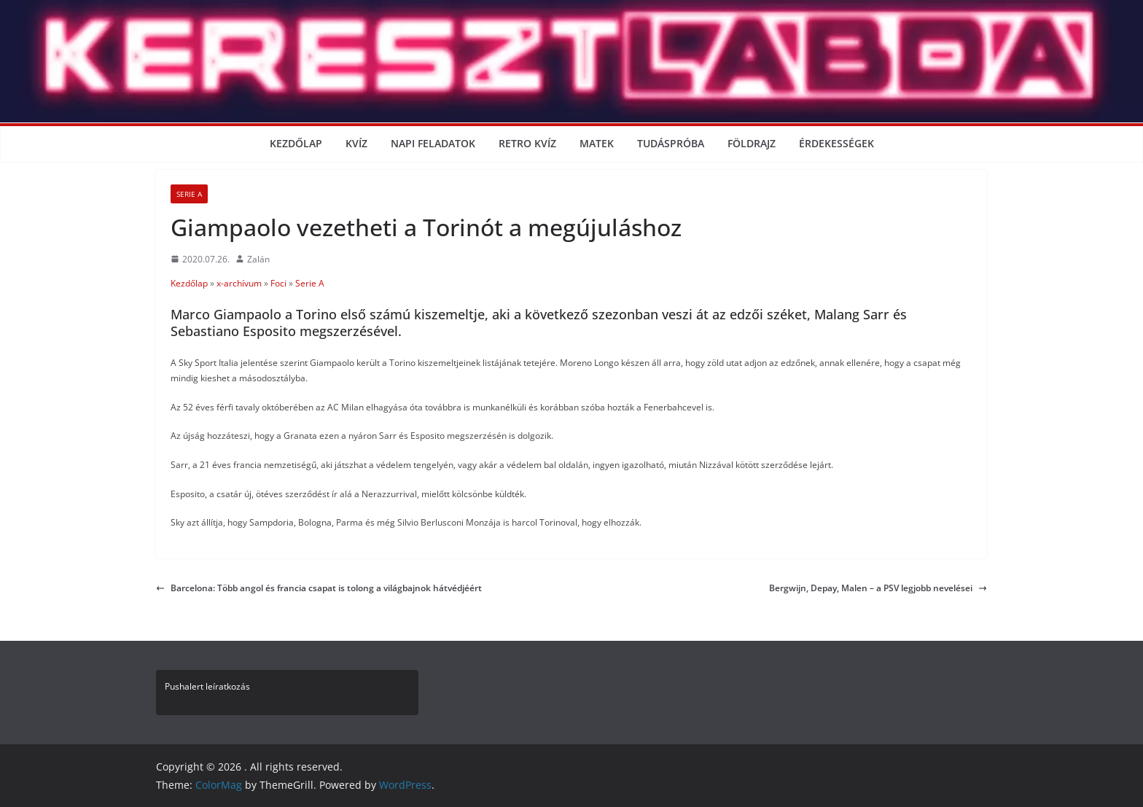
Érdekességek (836, 143)
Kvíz (356, 143)
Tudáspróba (670, 143)
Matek (597, 143)
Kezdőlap (296, 143)
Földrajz (751, 143)
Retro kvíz (527, 143)
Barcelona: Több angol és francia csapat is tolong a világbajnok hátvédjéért (319, 588)
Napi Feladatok (433, 143)
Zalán (258, 259)
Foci (278, 283)
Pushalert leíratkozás (207, 686)
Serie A (189, 194)
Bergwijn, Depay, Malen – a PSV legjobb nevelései (878, 588)
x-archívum (239, 283)
